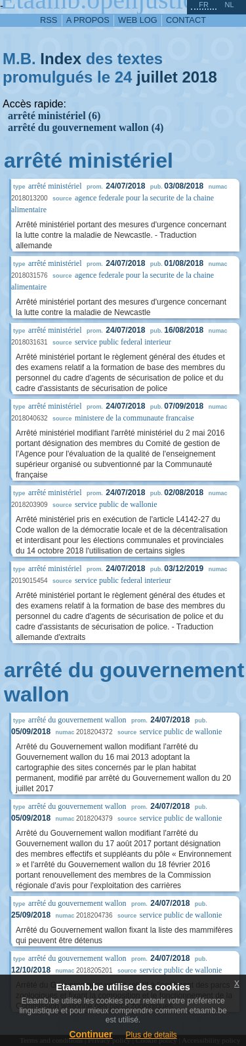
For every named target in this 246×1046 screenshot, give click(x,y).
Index (60, 58)
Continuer (90, 1034)
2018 (199, 77)
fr (204, 5)
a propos (88, 20)
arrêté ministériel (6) (54, 115)
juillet (157, 77)
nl (229, 5)
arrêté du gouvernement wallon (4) (85, 127)
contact (186, 20)
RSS (48, 20)
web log (137, 20)
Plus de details (151, 1034)
